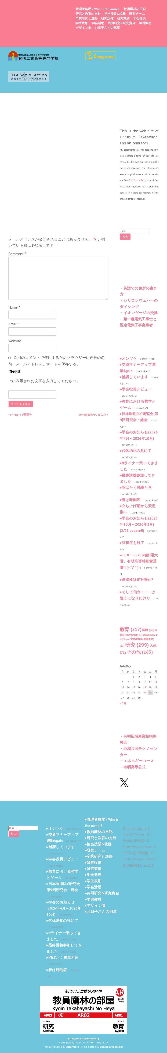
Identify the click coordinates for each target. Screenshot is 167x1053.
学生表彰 (81, 23)
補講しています (135, 377)
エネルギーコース (139, 760)
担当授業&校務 (115, 14)
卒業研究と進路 (86, 18)
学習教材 (145, 23)
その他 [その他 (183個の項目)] (140, 652)
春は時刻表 (131, 499)
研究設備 (107, 18)
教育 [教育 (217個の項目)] (130, 629)
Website (14, 341)
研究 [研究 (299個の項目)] (137, 644)
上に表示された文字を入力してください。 (44, 381)
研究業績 (123, 18)
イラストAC (137, 180)
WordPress (72, 1046)
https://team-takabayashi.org (83, 1038)
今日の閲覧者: (135, 840)
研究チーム (137, 14)
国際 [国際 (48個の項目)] (148, 630)
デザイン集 (83, 28)
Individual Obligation (111, 1046)
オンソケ (129, 358)
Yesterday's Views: (138, 847)
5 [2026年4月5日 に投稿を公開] (156, 676)
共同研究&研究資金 (121, 23)
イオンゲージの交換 (141, 312)
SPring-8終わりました (93, 414)
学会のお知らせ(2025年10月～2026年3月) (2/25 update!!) (139, 524)
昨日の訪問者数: (137, 853)
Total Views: (133, 859)
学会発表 (139, 18)
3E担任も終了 (133, 542)
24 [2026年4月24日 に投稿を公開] (144, 692)
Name (14, 307)
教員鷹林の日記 (135, 9)
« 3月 (123, 703)
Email (14, 324)
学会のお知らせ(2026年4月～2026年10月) (63, 908)
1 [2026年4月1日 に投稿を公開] (133, 676)
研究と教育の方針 (88, 14)
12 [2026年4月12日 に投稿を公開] (155, 682)
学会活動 (98, 23)
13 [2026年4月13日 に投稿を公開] (122, 687)
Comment (17, 253)
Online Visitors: (135, 828)
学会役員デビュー (137, 389)
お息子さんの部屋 (107, 28)
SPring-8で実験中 (20, 414)
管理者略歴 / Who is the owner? (97, 9)
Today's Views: (134, 834)
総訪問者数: (133, 865)
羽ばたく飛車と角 (137, 487)
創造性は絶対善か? (137, 579)
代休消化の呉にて (137, 450)
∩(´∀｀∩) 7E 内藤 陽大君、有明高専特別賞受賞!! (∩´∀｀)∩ (139, 561)
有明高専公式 (135, 767)
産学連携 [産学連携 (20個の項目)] (149, 635)
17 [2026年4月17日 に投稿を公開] (144, 687)
